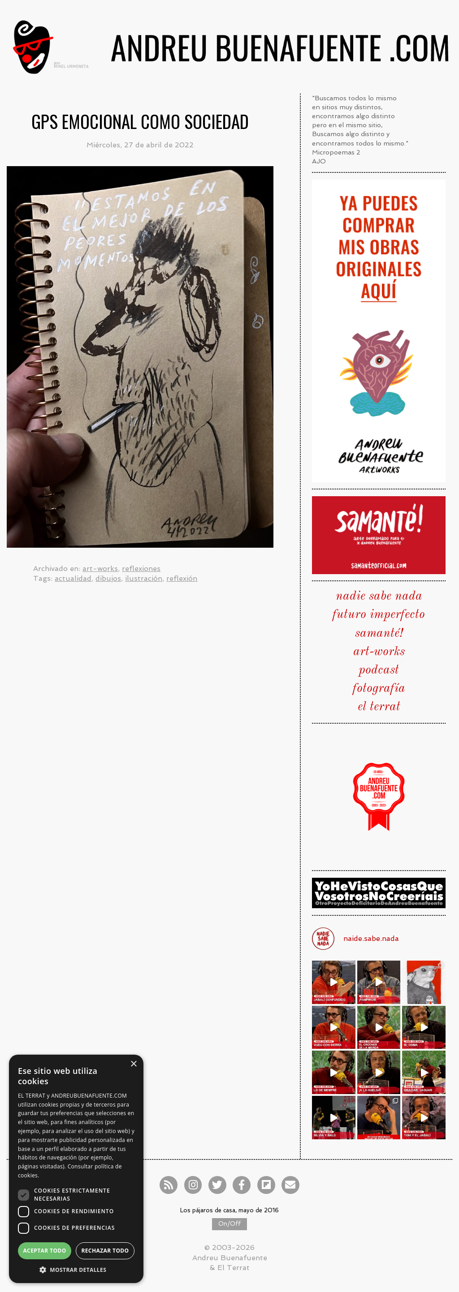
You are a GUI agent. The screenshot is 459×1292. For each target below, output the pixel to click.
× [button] (133, 1064)
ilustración (143, 578)
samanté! (379, 633)
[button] (76, 1269)
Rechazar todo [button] (105, 1250)
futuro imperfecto (379, 615)
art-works (100, 568)
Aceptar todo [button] (44, 1250)
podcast (379, 670)
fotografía (379, 688)
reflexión (181, 578)
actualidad (73, 578)
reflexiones (141, 568)
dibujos (108, 578)
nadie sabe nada (379, 596)
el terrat (379, 707)
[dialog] (76, 1169)
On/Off (229, 1223)
